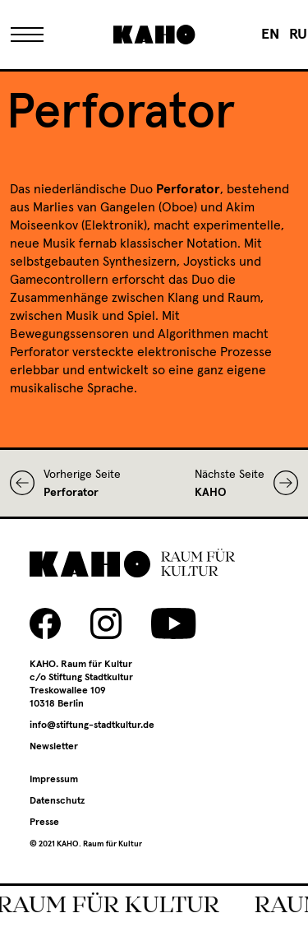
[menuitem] (270, 34)
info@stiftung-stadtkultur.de (92, 725)
